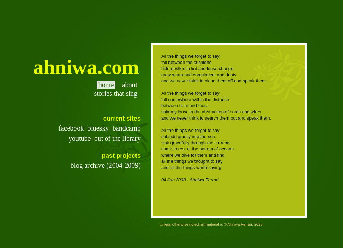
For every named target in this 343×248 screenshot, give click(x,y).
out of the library (117, 138)
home (106, 85)
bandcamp (127, 128)
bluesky (98, 128)
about (128, 85)
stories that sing (114, 93)
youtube (80, 138)
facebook (71, 128)
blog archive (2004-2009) (106, 165)
